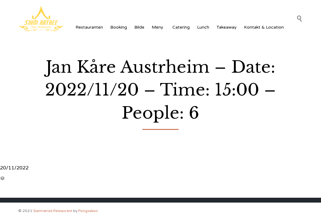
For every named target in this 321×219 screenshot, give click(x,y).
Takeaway (227, 27)
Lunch (203, 27)
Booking (118, 27)
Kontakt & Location (264, 27)
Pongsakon (88, 211)
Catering (181, 27)
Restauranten (89, 27)
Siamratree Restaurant (52, 211)
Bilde (139, 27)
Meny (158, 27)
